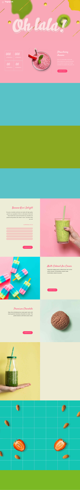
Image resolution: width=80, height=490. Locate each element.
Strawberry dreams (62, 53)
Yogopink (9, 1)
